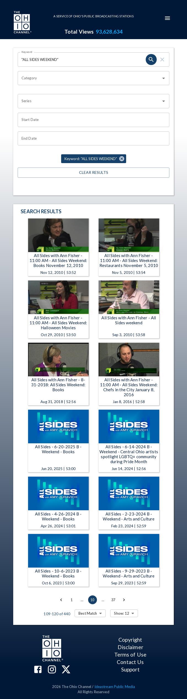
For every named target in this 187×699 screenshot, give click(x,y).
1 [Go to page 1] (71, 599)
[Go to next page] (124, 599)
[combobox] (89, 78)
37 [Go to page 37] (113, 599)
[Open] (163, 78)
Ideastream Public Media (114, 686)
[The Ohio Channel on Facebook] (38, 670)
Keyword (26, 51)
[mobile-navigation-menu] (167, 18)
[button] (93, 158)
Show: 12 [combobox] (121, 613)
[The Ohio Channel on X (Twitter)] (66, 670)
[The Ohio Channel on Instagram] (52, 670)
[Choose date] (92, 120)
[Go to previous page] (61, 599)
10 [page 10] (92, 599)
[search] (151, 59)
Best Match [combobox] (87, 613)
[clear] (162, 59)
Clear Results (93, 172)
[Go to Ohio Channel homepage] (22, 23)
